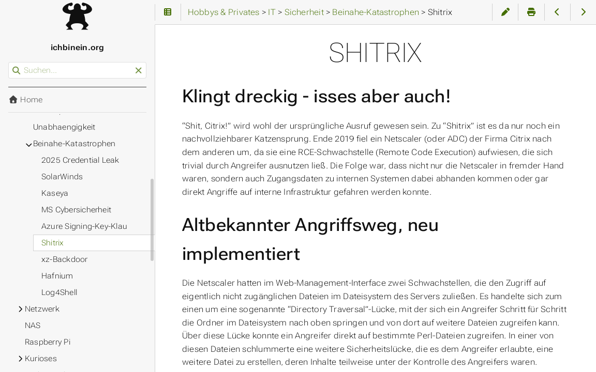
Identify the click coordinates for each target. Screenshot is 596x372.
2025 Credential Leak (80, 160)
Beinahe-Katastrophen (74, 143)
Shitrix (52, 242)
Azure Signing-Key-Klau (84, 226)
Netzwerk (42, 309)
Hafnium (57, 276)
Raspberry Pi (47, 342)
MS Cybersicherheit (76, 209)
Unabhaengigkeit (64, 127)
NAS (33, 325)
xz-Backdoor (64, 259)
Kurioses (41, 358)
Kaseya (54, 193)
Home (25, 99)
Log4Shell (59, 292)
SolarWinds (62, 176)
